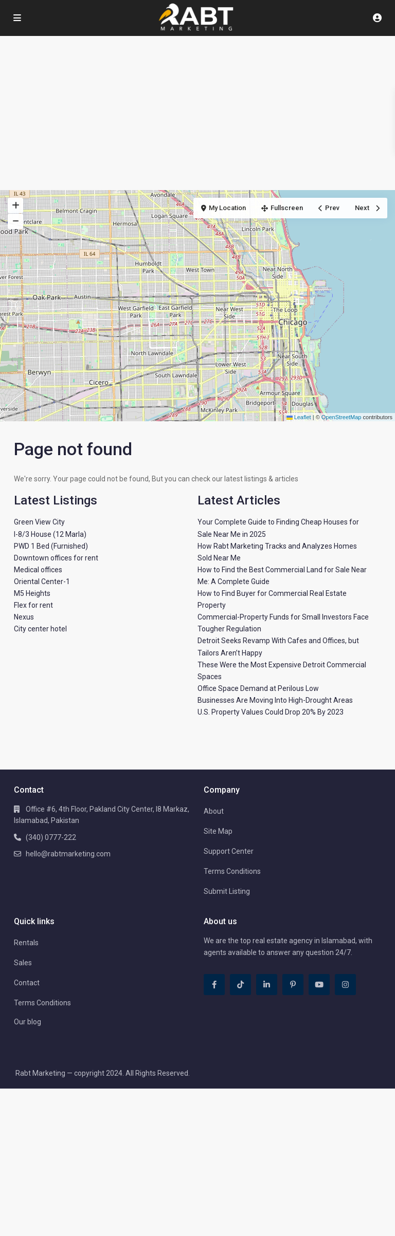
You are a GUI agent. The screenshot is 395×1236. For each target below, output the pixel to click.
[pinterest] (292, 984)
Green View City (39, 522)
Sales (23, 963)
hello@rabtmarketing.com (68, 854)
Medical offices (38, 570)
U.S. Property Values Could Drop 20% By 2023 (271, 712)
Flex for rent (33, 605)
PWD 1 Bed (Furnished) (51, 546)
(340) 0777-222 (51, 837)
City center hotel (40, 629)
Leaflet (298, 417)
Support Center (229, 851)
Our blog (27, 1022)
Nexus (24, 617)
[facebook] (214, 984)
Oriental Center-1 (42, 581)
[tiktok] (240, 984)
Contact (27, 983)
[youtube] (319, 984)
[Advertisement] (197, 113)
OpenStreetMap (341, 417)
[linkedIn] (266, 984)
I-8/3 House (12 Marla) (50, 534)
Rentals (26, 943)
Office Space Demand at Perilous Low (258, 688)
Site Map (218, 831)
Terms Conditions (232, 871)
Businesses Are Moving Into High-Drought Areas (275, 700)
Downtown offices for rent (56, 558)
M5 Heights (32, 593)
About (214, 811)
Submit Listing (227, 891)
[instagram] (345, 984)
